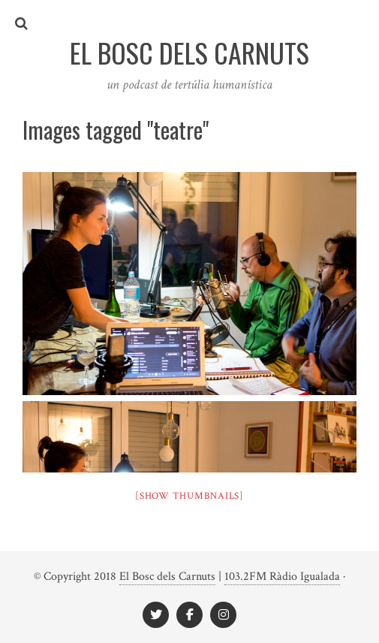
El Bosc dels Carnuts (167, 576)
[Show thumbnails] (189, 496)
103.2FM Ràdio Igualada (282, 576)
